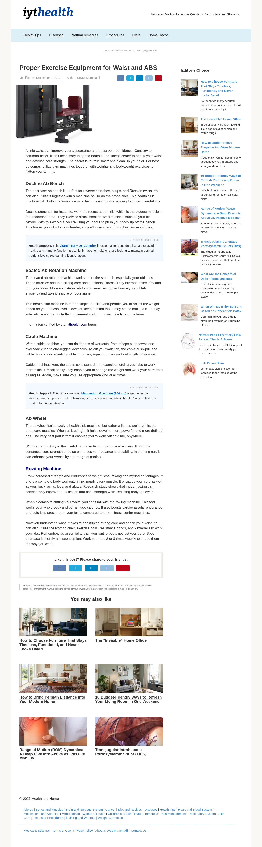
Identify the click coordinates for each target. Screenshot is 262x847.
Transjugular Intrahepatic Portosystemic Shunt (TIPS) (120, 752)
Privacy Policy (83, 830)
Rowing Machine (43, 468)
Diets (136, 35)
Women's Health (93, 813)
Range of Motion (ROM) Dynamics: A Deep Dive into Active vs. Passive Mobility (52, 754)
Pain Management (173, 813)
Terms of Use (61, 830)
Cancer (110, 809)
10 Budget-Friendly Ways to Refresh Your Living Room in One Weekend (128, 699)
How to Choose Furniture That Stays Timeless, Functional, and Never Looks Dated (53, 644)
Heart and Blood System (195, 809)
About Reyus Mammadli (111, 830)
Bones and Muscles (49, 809)
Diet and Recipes (130, 809)
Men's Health (71, 813)
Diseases (56, 35)
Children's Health (120, 813)
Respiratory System (202, 813)
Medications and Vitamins (41, 813)
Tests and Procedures (48, 818)
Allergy (28, 809)
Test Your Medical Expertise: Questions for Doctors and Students (195, 14)
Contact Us (139, 830)
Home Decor (158, 35)
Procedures (115, 35)
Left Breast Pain (212, 363)
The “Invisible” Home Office (121, 640)
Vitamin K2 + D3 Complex (78, 245)
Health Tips (32, 35)
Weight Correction (110, 818)
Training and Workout (80, 818)
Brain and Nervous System (85, 809)
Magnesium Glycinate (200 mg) (104, 393)
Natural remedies (85, 35)
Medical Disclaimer (37, 830)
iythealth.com (77, 324)
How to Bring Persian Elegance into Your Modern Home (52, 699)
